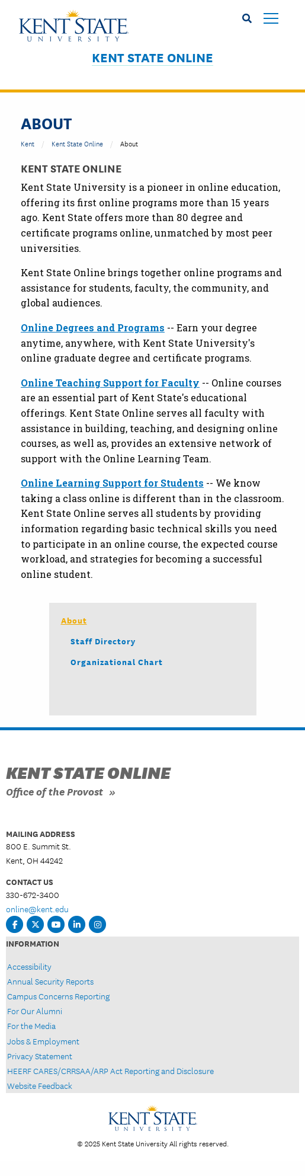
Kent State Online (152, 57)
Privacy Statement (39, 1055)
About (74, 620)
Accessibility (29, 966)
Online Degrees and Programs (93, 327)
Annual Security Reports (50, 981)
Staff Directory (103, 640)
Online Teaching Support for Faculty (110, 382)
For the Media (31, 1025)
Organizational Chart (116, 661)
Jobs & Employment (43, 1040)
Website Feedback (39, 1085)
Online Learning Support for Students (112, 483)
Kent (27, 143)
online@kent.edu (37, 908)
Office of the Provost (54, 791)
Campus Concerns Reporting (58, 995)
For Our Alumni (34, 1010)
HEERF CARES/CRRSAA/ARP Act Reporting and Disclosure (110, 1070)
